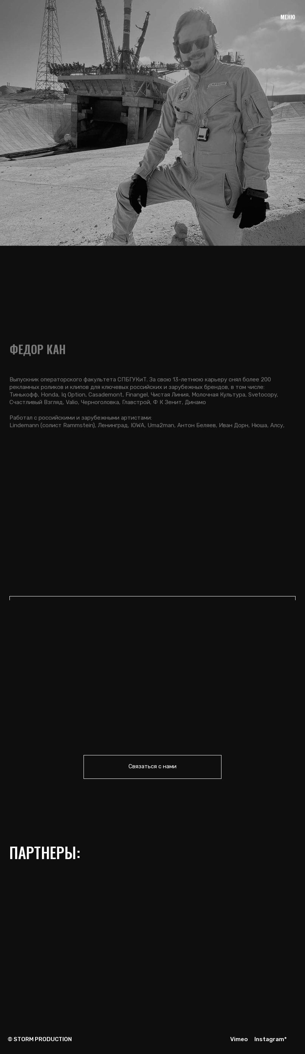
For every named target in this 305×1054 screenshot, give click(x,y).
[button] (153, 767)
